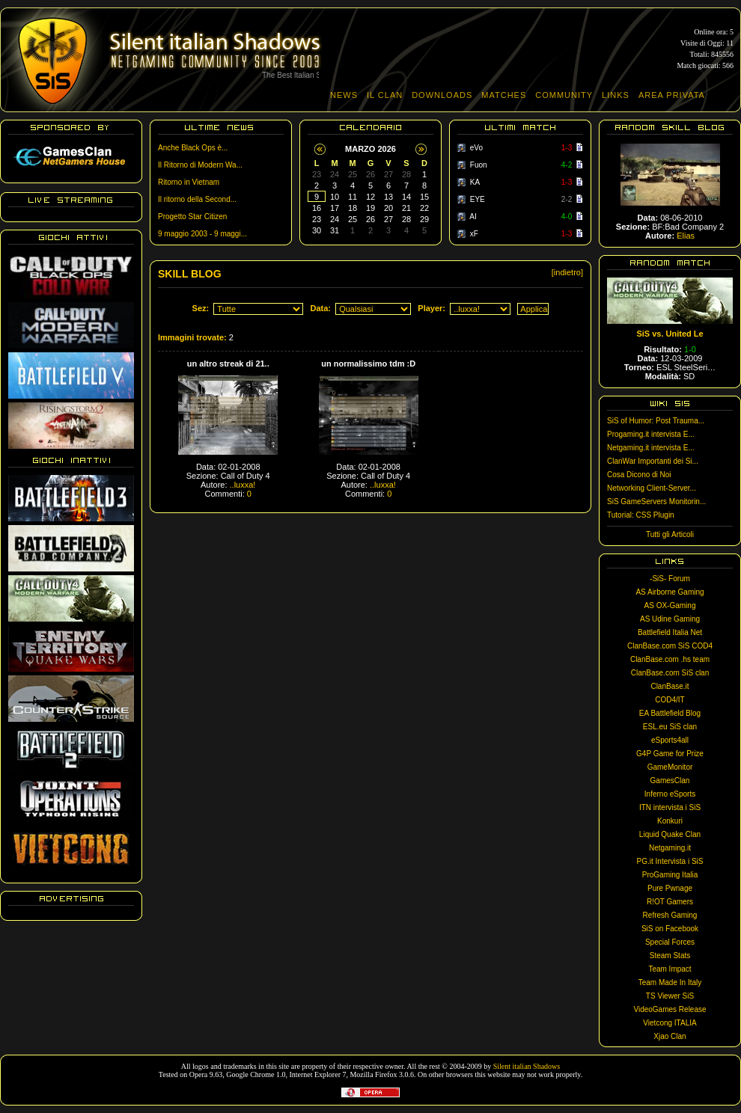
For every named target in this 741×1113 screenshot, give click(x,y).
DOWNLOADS (442, 95)
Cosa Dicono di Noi (639, 474)
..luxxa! (243, 484)
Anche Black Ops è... (193, 148)
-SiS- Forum (670, 578)
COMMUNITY (564, 95)
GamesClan (670, 780)
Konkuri (670, 821)
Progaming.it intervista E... (651, 434)
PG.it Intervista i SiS (670, 861)
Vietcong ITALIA (669, 1023)
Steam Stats (670, 955)
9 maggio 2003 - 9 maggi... (202, 234)
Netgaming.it (670, 848)
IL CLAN (385, 95)
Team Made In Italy (669, 982)
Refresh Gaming (670, 915)
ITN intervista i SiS (670, 807)
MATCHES (503, 95)
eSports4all (670, 740)
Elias (686, 235)
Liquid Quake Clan (670, 834)
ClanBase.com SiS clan (670, 673)
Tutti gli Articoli (670, 534)
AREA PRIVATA (671, 95)
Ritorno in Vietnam (188, 182)
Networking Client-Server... (651, 488)
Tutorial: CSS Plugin (640, 515)
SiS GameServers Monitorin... (656, 501)
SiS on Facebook (669, 929)
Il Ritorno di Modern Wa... (200, 165)
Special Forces (670, 942)
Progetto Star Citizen (192, 216)
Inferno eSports (669, 794)
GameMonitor (670, 767)
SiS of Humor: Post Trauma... (655, 421)
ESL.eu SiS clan (670, 727)
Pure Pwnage (669, 888)
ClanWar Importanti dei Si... (652, 461)
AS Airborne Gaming (669, 592)
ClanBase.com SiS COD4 (670, 646)
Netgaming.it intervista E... (651, 448)
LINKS (615, 95)
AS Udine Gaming (670, 619)
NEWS (344, 95)
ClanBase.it (669, 686)
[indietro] (567, 272)
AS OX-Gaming (670, 605)
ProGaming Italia (670, 875)
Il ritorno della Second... (197, 199)
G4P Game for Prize (670, 753)
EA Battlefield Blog (670, 713)
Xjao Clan (669, 1036)
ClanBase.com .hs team (670, 659)
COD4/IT (669, 700)
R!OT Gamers (670, 902)
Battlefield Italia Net (670, 632)
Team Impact (669, 969)
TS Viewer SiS (670, 996)
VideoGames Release (669, 1009)
